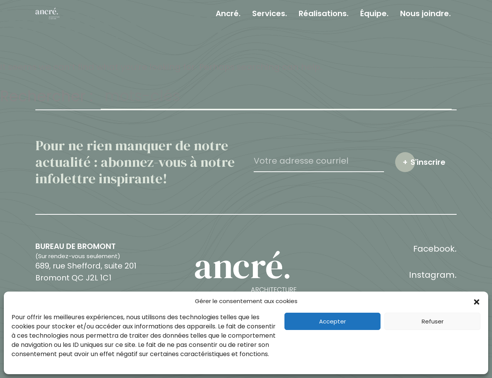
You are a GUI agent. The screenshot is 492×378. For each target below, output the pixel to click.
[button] (476, 301)
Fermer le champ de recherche (485, 96)
